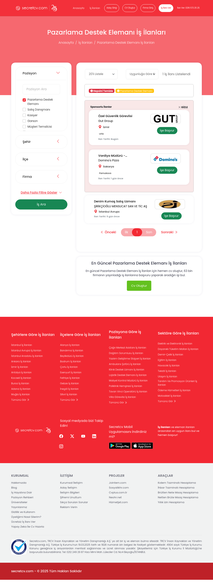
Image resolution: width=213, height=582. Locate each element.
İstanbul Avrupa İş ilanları (26, 352)
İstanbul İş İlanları (21, 347)
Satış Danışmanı (38, 109)
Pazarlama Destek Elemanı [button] (135, 90)
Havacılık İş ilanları (169, 367)
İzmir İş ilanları (19, 369)
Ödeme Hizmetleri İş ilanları (174, 392)
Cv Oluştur (139, 288)
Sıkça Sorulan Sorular (74, 504)
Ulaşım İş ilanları (167, 378)
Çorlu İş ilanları (69, 369)
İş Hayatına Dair (21, 495)
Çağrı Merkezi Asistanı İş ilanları (127, 350)
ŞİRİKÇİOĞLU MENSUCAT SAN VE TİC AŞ (121, 207)
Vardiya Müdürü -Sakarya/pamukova (114, 156)
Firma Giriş (148, 8)
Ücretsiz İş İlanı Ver (23, 524)
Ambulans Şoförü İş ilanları (125, 366)
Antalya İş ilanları (21, 374)
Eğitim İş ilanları (167, 362)
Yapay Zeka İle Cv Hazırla (27, 529)
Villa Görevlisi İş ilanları (122, 399)
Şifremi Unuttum (70, 500)
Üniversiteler (19, 504)
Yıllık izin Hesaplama (171, 504)
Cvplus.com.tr (118, 495)
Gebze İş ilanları (69, 385)
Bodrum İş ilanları (70, 363)
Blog (14, 490)
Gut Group (106, 121)
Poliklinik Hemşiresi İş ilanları (125, 388)
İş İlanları (95, 8)
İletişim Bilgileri (69, 495)
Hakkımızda (18, 485)
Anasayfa (78, 8)
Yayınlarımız (19, 509)
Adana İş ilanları (20, 391)
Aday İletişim (68, 490)
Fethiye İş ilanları (70, 380)
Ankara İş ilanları (21, 363)
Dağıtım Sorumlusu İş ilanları (126, 355)
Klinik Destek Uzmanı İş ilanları (126, 372)
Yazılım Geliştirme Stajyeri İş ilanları (130, 361)
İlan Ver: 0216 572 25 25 (188, 8)
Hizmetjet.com (118, 504)
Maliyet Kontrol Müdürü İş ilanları (128, 382)
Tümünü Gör (20, 402)
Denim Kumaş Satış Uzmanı (116, 203)
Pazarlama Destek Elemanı (40, 102)
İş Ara (41, 204)
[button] (118, 90)
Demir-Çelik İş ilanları (170, 356)
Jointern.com (117, 485)
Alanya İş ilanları (70, 347)
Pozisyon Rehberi (22, 500)
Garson (32, 121)
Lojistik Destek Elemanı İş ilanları (128, 377)
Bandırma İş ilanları (71, 352)
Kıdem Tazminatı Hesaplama (177, 485)
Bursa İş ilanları (20, 385)
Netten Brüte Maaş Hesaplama (178, 500)
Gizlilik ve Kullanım (23, 514)
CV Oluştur (130, 8)
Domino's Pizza (109, 161)
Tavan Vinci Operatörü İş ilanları (128, 393)
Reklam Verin (68, 509)
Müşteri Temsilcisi (39, 127)
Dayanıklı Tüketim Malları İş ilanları (178, 351)
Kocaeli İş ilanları (21, 380)
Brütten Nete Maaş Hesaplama (178, 495)
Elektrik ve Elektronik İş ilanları (175, 345)
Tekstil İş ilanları (167, 373)
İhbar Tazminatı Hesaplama (176, 490)
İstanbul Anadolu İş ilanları (27, 358)
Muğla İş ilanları (20, 396)
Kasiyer (32, 115)
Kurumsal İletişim (71, 485)
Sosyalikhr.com (119, 490)
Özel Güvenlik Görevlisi (116, 116)
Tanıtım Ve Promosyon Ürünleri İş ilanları (177, 385)
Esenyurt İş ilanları (70, 374)
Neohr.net (115, 500)
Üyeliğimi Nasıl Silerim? (26, 519)
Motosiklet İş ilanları (169, 398)
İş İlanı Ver (166, 8)
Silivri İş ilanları (68, 396)
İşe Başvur (166, 131)
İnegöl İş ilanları (69, 391)
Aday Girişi (111, 8)
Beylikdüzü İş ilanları (72, 358)
